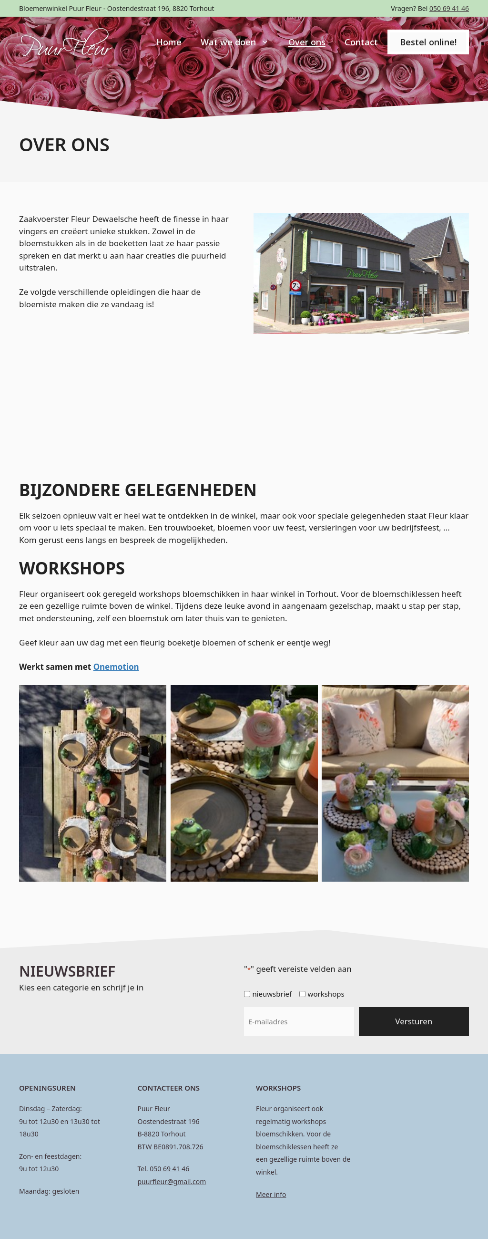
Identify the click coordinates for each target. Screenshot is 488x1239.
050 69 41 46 (449, 8)
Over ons (306, 42)
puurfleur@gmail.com (172, 1181)
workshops (326, 994)
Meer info (271, 1194)
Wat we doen (240, 42)
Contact (361, 42)
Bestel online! (428, 42)
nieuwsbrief (272, 994)
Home (169, 42)
